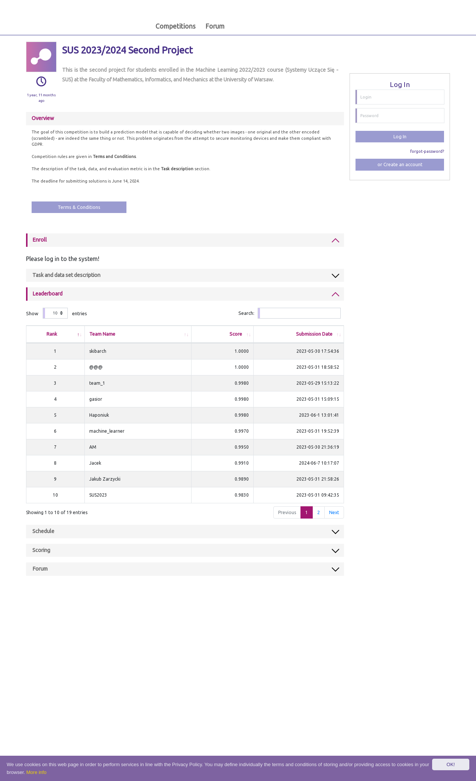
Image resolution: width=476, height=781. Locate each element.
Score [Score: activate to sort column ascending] (220, 333)
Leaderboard (47, 294)
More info (36, 772)
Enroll (39, 240)
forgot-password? (427, 151)
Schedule (43, 531)
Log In (399, 136)
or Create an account (399, 164)
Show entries (56, 313)
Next (334, 512)
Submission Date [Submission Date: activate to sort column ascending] (314, 333)
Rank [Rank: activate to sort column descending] (50, 333)
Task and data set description (66, 275)
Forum (215, 26)
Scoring (41, 550)
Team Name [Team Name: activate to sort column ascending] (98, 333)
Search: (289, 313)
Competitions (175, 26)
